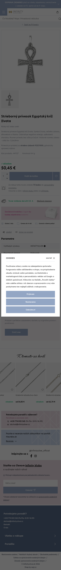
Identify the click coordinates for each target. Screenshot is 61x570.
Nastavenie (30, 302)
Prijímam (30, 294)
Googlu (49, 276)
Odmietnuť (30, 310)
